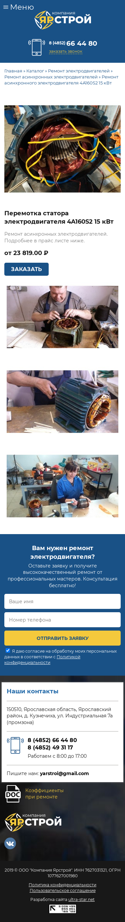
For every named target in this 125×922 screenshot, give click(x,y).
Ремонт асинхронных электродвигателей (51, 76)
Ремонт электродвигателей (79, 70)
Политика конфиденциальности (62, 884)
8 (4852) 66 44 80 (52, 740)
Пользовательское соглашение (63, 890)
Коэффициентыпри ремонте (44, 793)
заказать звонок (65, 51)
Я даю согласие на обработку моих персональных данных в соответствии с (60, 657)
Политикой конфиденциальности (42, 659)
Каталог (35, 70)
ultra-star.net (81, 899)
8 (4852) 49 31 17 (50, 747)
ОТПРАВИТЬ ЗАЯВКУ (63, 638)
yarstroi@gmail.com (64, 773)
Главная (13, 70)
